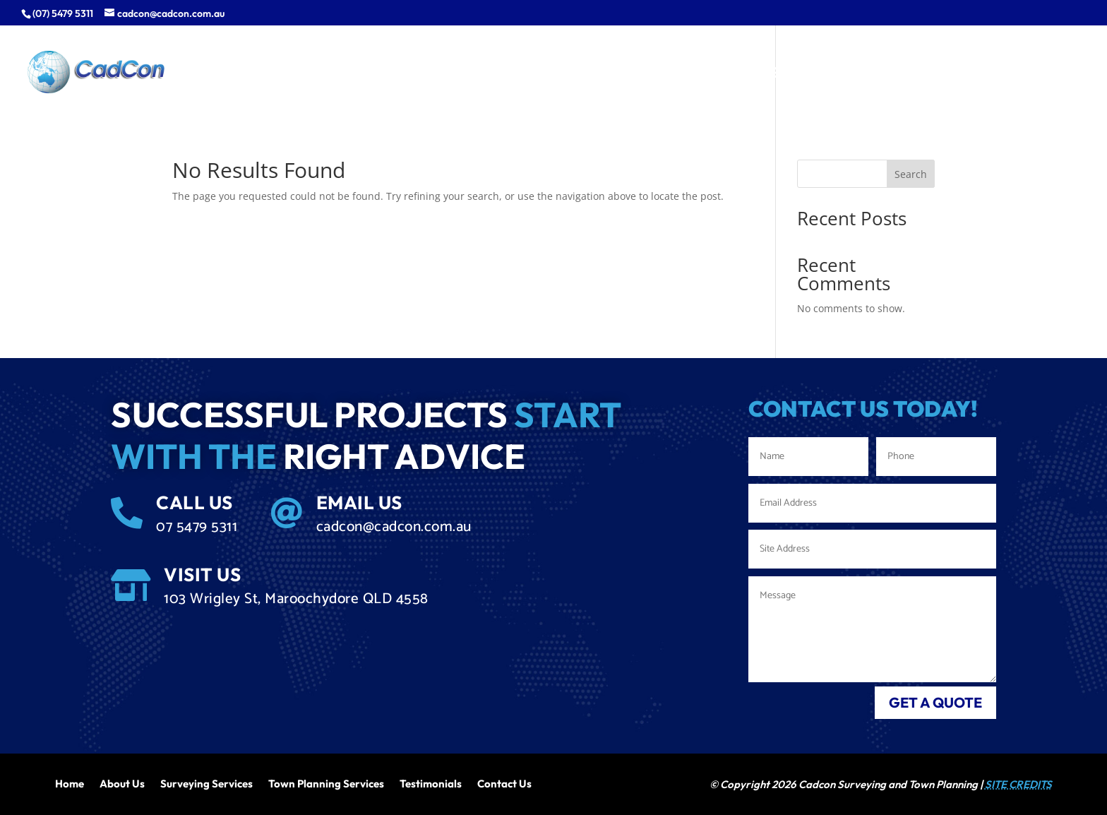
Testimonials (431, 783)
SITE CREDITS (1018, 784)
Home (69, 783)
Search (910, 174)
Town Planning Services (326, 783)
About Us (122, 783)
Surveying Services (206, 783)
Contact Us (504, 783)
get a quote (935, 702)
